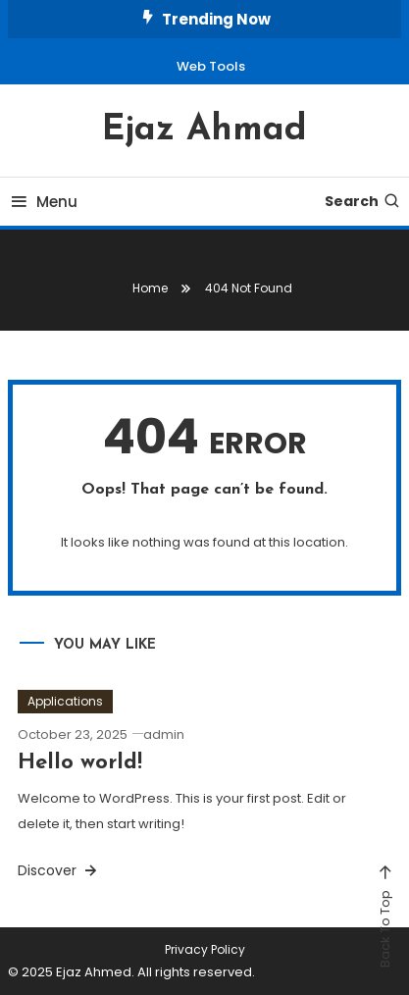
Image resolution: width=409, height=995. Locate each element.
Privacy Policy (205, 950)
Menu (42, 201)
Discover (59, 870)
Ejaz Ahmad (204, 130)
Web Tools (211, 66)
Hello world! (80, 763)
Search (363, 201)
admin (163, 734)
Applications (65, 701)
